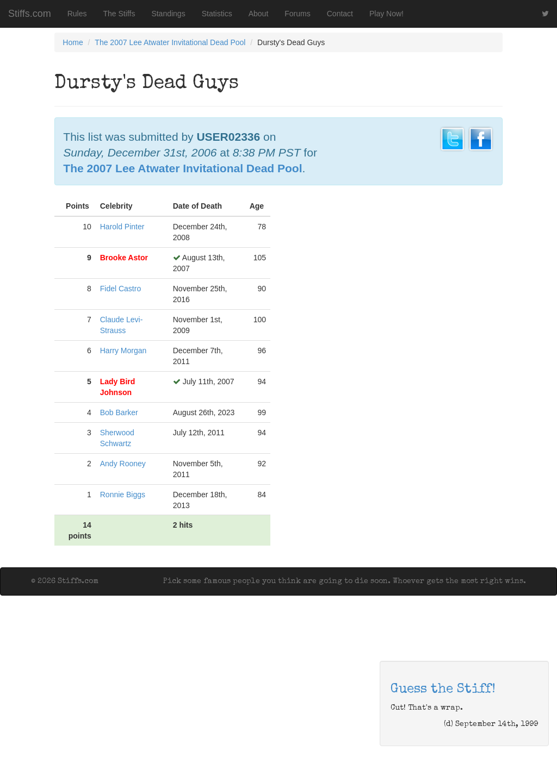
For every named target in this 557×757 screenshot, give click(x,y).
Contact (340, 13)
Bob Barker (119, 412)
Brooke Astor (124, 257)
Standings (168, 13)
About (259, 13)
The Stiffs (119, 13)
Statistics (217, 13)
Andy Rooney (123, 463)
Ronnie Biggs (122, 494)
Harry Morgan (123, 350)
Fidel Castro (120, 288)
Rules (77, 13)
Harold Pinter (122, 226)
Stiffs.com (29, 13)
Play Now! (386, 13)
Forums (297, 13)
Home (73, 42)
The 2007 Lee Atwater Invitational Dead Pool (170, 42)
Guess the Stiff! (443, 689)
